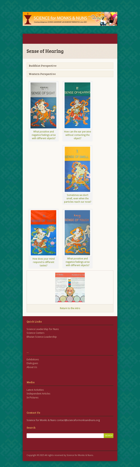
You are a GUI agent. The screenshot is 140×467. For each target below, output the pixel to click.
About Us (32, 367)
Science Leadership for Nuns (43, 329)
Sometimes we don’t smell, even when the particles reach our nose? (77, 198)
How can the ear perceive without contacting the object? (77, 135)
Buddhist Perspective (42, 65)
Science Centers (35, 332)
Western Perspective (42, 74)
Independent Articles (38, 393)
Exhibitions (33, 359)
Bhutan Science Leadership (42, 336)
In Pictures (32, 397)
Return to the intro (70, 308)
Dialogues (32, 363)
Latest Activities (35, 389)
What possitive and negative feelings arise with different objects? (44, 135)
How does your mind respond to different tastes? (44, 262)
